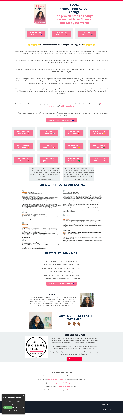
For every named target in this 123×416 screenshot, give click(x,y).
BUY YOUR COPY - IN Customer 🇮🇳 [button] (99, 134)
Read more (12, 404)
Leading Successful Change (60, 385)
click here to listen (68, 107)
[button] (13, 410)
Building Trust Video (55, 382)
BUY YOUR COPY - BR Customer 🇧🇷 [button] (74, 161)
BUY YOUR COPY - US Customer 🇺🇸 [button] (86, 34)
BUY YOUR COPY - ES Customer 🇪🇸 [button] (74, 148)
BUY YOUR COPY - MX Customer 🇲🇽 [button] (99, 161)
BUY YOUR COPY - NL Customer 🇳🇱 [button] (23, 161)
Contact (70, 392)
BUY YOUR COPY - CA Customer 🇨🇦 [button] (74, 134)
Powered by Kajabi (106, 412)
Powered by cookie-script (13, 412)
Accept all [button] (8, 407)
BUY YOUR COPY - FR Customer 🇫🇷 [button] (48, 148)
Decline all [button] (18, 407)
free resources (59, 378)
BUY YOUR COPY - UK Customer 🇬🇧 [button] (61, 34)
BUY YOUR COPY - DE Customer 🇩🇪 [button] (23, 148)
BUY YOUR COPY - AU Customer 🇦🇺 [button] (36, 34)
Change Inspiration (63, 389)
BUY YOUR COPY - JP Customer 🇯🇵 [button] (48, 161)
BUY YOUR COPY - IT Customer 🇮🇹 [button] (99, 148)
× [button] (23, 395)
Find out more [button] (74, 361)
